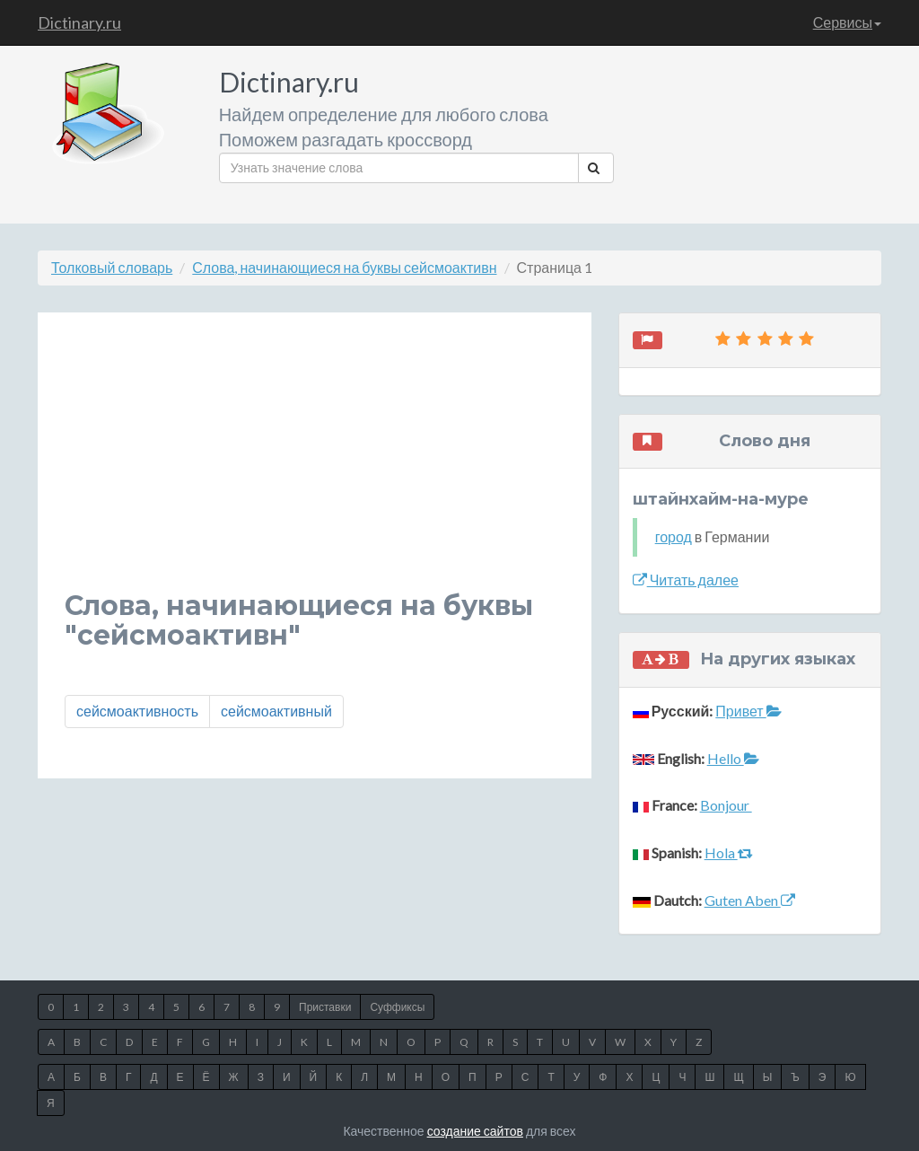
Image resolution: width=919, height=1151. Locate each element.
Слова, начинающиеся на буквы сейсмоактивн (344, 267)
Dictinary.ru (79, 22)
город (673, 536)
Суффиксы (397, 1007)
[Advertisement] (315, 465)
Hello (733, 758)
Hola (729, 852)
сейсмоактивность (137, 710)
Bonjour (726, 804)
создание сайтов (475, 1130)
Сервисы (847, 22)
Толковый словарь (111, 267)
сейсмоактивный (276, 710)
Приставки (325, 1007)
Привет (748, 710)
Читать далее (686, 579)
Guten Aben (750, 900)
